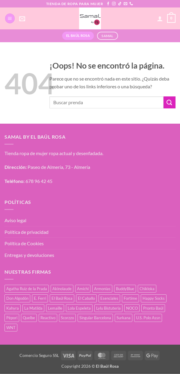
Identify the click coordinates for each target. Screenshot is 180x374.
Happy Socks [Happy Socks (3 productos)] (154, 298)
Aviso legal (15, 220)
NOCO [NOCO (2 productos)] (132, 308)
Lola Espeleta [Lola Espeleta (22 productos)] (79, 308)
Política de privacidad (26, 232)
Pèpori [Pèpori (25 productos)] (11, 317)
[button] (10, 18)
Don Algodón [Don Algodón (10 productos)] (17, 298)
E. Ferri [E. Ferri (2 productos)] (40, 298)
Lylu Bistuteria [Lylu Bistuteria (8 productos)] (108, 308)
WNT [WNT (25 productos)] (11, 327)
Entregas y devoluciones (29, 255)
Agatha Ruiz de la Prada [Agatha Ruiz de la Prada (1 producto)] (26, 288)
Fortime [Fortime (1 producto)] (130, 298)
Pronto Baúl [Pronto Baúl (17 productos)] (153, 308)
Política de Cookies (24, 243)
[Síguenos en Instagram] (114, 4)
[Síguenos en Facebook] (108, 4)
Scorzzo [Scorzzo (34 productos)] (67, 317)
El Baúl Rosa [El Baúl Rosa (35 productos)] (62, 298)
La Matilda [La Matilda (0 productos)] (33, 308)
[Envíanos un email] (125, 4)
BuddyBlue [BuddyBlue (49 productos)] (125, 288)
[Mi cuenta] (160, 18)
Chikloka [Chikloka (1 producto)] (147, 288)
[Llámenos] (131, 4)
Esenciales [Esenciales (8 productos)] (109, 298)
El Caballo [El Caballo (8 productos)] (86, 298)
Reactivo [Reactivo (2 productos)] (47, 317)
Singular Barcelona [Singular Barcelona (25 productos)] (95, 317)
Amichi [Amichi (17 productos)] (83, 288)
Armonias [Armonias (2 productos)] (102, 288)
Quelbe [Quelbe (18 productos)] (29, 317)
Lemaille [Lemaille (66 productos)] (55, 308)
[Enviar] (170, 102)
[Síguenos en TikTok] (120, 4)
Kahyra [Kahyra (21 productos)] (12, 308)
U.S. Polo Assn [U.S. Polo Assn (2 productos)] (148, 317)
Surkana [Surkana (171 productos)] (124, 317)
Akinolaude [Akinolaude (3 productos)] (62, 288)
